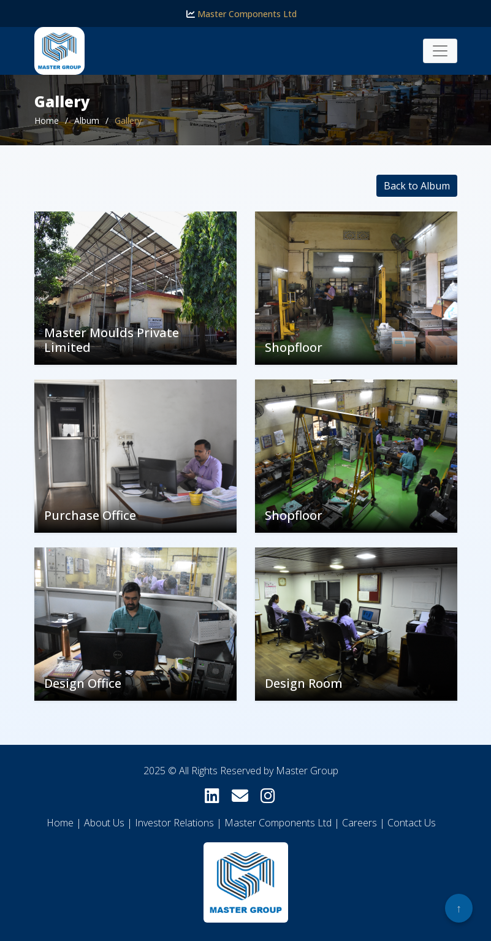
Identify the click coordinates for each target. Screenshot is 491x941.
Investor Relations (174, 822)
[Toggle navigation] (440, 51)
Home (46, 120)
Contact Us (411, 822)
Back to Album (417, 185)
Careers (359, 822)
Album (86, 120)
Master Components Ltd (241, 14)
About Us (104, 822)
